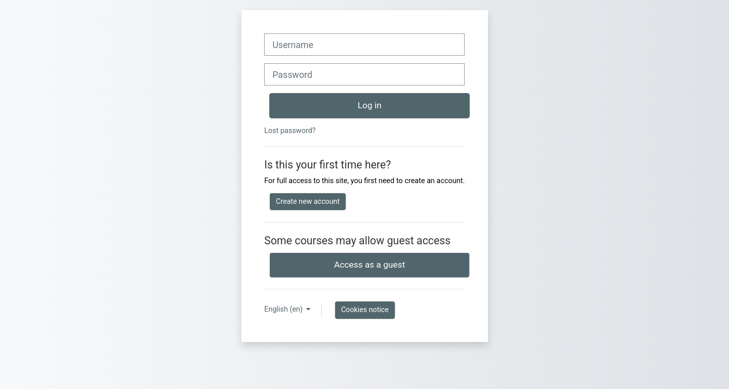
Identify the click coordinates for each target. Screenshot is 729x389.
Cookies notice (365, 310)
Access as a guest (369, 265)
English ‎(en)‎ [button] (284, 309)
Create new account (308, 201)
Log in (370, 105)
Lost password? (289, 130)
